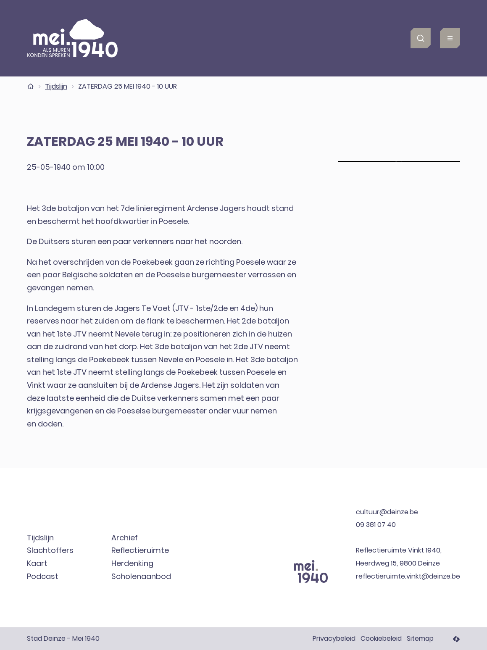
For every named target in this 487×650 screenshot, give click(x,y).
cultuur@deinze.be (387, 512)
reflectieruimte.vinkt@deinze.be (408, 576)
